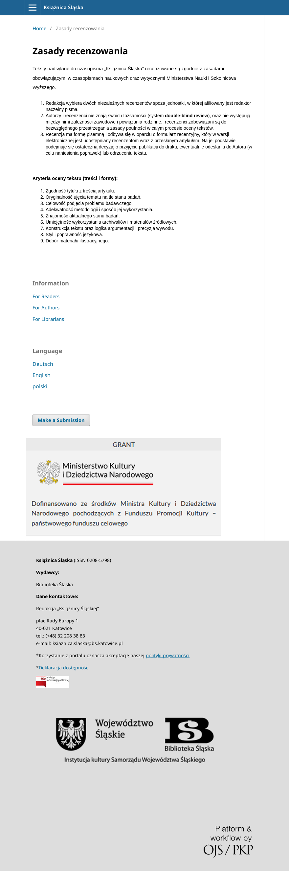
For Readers (46, 296)
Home (39, 28)
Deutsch (43, 364)
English (42, 375)
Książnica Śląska (63, 7)
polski (40, 386)
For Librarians (48, 319)
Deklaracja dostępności (64, 667)
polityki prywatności (167, 655)
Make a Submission (61, 420)
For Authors (46, 307)
